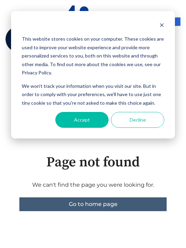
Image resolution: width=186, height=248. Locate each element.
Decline (138, 120)
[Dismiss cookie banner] (161, 26)
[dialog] (93, 74)
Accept (82, 120)
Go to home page (93, 204)
